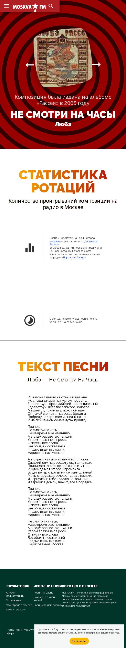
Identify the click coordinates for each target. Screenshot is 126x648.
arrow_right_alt (29, 64)
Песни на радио (43, 592)
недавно (55, 241)
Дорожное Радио (73, 257)
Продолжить (79, 640)
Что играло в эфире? (19, 605)
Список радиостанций (15, 594)
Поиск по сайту (15, 609)
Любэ (63, 124)
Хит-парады (13, 600)
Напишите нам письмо (47, 605)
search (51, 6)
